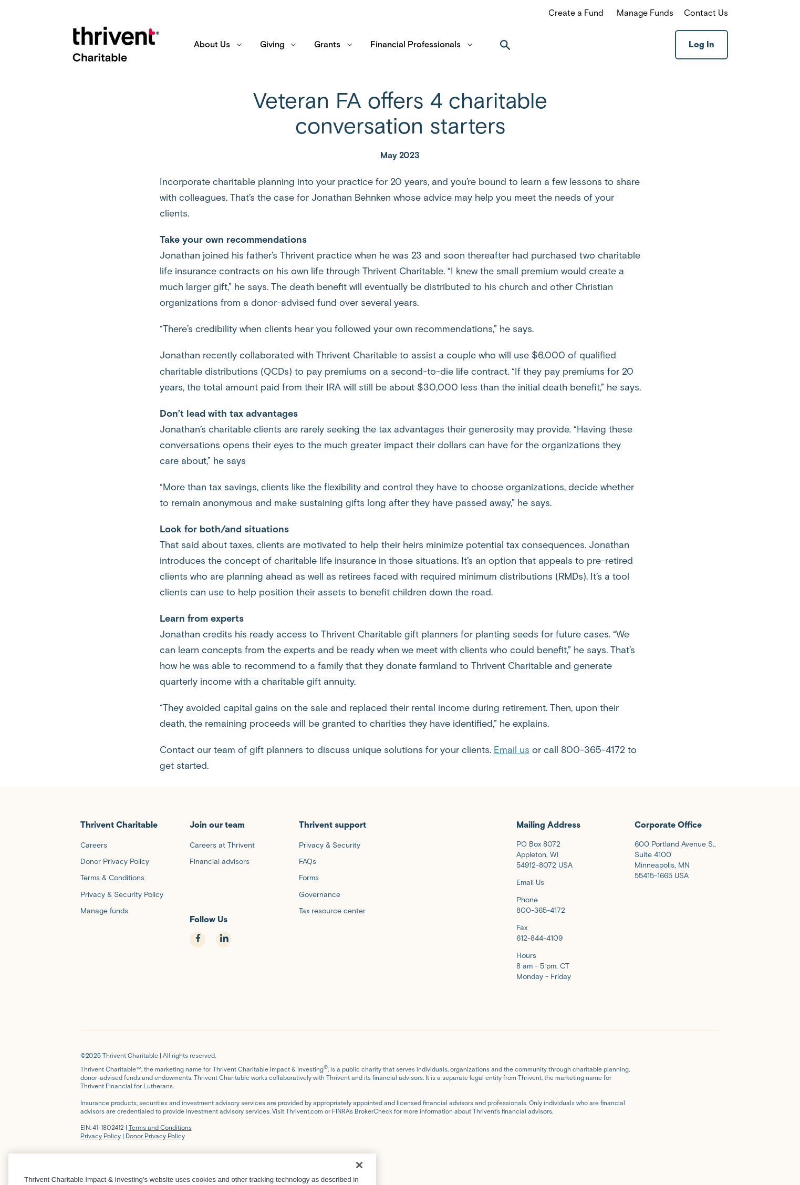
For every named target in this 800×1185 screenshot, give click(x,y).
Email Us (530, 882)
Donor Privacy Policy (155, 1136)
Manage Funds (645, 13)
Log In (701, 50)
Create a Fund (576, 13)
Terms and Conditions (160, 1127)
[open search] (505, 50)
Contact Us (706, 13)
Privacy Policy (100, 1136)
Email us (511, 750)
